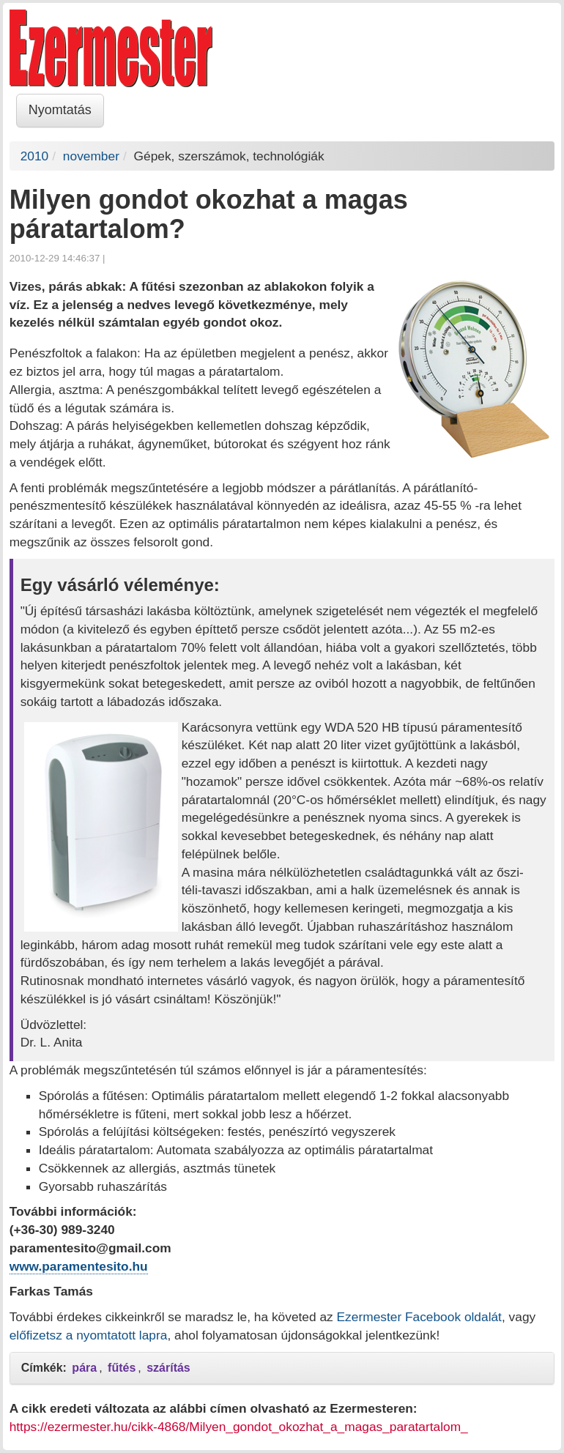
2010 (35, 156)
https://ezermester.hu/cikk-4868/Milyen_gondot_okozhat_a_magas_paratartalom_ (239, 1426)
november (91, 156)
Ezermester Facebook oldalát (419, 1316)
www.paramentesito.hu (79, 1266)
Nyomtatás (60, 110)
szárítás (168, 1367)
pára (84, 1367)
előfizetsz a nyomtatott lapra (89, 1335)
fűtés (122, 1367)
